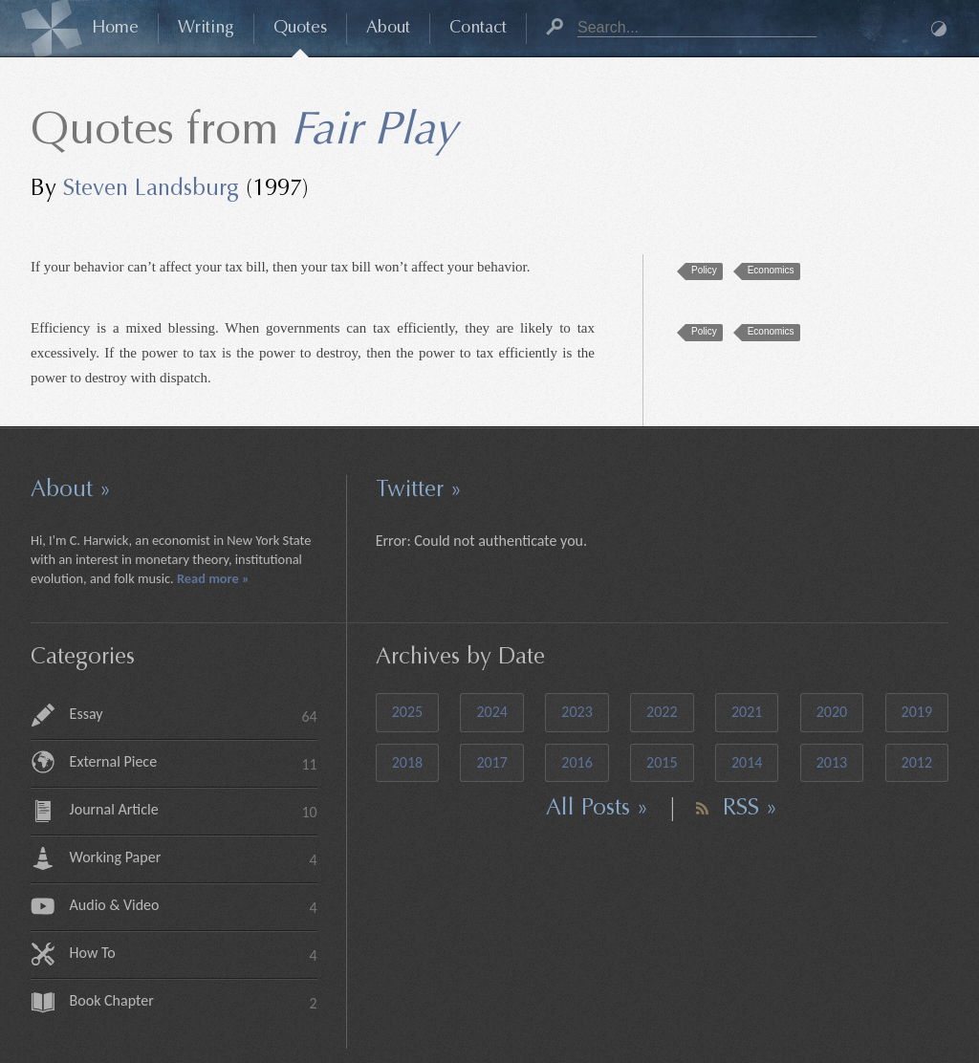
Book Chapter (193, 1003)
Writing (206, 28)
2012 (917, 762)
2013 (831, 762)
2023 (576, 712)
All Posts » (597, 808)
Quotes (300, 28)
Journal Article (193, 812)
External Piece (193, 764)
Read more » (213, 578)
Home (115, 28)
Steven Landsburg (151, 189)
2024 (491, 712)
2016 (576, 762)
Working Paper (193, 860)
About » (71, 490)
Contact (478, 28)
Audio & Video (193, 908)
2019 (917, 712)
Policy (704, 270)
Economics (771, 270)
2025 (407, 712)
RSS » (750, 808)
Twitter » (419, 490)
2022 (661, 712)
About (388, 28)
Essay (193, 716)
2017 (491, 762)
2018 (407, 762)
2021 (746, 712)
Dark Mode (938, 28)
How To (193, 955)
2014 (746, 762)
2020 (831, 712)
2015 (661, 762)
